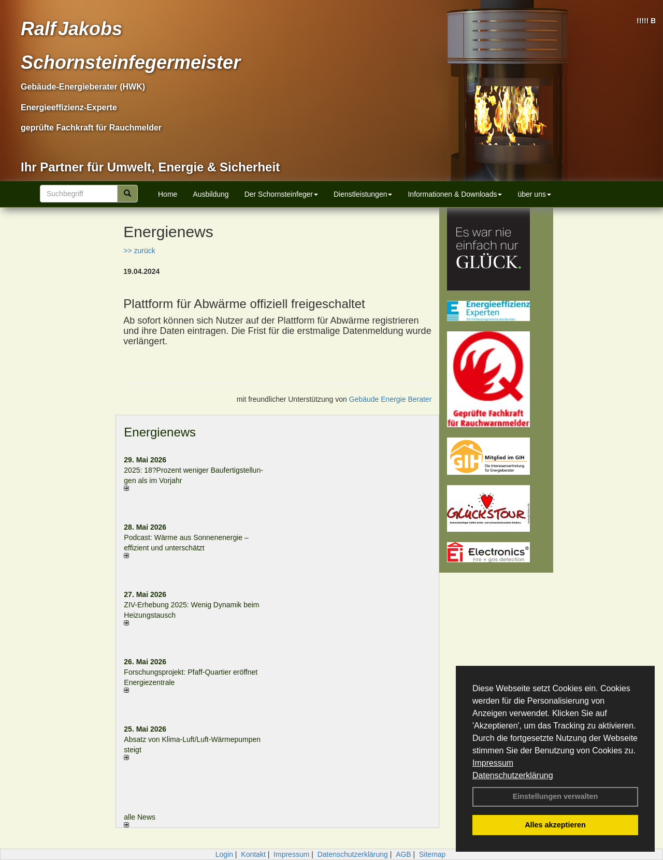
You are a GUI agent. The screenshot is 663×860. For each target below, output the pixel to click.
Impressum (492, 763)
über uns (534, 194)
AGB (403, 854)
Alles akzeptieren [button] (555, 825)
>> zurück (139, 250)
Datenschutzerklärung (512, 775)
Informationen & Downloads (455, 194)
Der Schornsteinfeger (281, 194)
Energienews (160, 432)
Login (224, 854)
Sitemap (432, 854)
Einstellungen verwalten (555, 796)
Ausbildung (210, 194)
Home (167, 194)
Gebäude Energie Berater (390, 399)
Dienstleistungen (363, 194)
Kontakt (253, 854)
